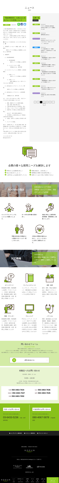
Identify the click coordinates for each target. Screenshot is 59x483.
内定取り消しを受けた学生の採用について (48, 95)
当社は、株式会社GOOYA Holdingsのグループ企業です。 (29, 459)
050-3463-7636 (44, 390)
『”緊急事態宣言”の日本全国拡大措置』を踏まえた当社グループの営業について (48, 73)
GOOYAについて (20, 480)
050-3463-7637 (18, 393)
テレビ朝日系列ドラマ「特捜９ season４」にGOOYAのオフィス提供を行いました (48, 50)
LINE (19, 24)
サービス (32, 480)
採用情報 (37, 480)
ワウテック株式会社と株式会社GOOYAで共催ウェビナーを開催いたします (48, 27)
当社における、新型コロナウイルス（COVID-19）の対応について (48, 88)
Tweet (25, 24)
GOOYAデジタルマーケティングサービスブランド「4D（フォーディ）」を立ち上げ (48, 42)
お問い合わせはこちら (29, 360)
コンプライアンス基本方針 (16, 433)
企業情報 (27, 480)
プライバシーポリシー (43, 433)
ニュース (14, 480)
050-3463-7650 (18, 396)
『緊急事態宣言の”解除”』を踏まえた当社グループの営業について (48, 65)
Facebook (22, 24)
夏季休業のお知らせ (45, 34)
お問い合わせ (43, 480)
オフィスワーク (52, 480)
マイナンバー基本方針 (30, 433)
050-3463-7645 (44, 393)
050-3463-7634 (18, 390)
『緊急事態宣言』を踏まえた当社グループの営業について (48, 58)
